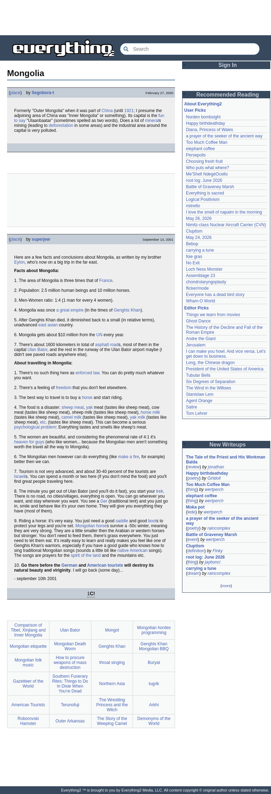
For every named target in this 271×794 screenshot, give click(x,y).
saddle (122, 520)
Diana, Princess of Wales (209, 129)
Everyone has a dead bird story (215, 294)
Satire (191, 407)
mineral (152, 120)
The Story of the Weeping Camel (112, 721)
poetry (193, 478)
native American (132, 550)
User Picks (195, 110)
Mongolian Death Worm (70, 646)
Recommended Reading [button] (227, 95)
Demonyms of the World (153, 721)
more (226, 586)
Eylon (19, 262)
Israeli (19, 476)
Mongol (112, 630)
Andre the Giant (201, 338)
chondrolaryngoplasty (206, 281)
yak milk (137, 417)
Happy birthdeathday (205, 123)
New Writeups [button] (228, 445)
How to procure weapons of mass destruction (70, 662)
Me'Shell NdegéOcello (207, 174)
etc (43, 422)
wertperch (214, 489)
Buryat (154, 662)
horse (87, 397)
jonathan (216, 466)
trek (159, 491)
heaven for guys (29, 441)
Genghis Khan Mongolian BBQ (154, 646)
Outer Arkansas (70, 721)
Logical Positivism (202, 199)
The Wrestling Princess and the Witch (112, 704)
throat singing (112, 662)
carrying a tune (200, 250)
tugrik (154, 683)
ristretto (193, 205)
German (69, 565)
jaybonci (212, 562)
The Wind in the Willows (208, 388)
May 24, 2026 (199, 237)
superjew (41, 239)
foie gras (194, 256)
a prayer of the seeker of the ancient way (224, 136)
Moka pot (195, 507)
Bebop (192, 243)
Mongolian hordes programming (153, 630)
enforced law (87, 372)
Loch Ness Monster (204, 269)
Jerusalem (195, 345)
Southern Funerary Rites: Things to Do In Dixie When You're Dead (70, 684)
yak (89, 407)
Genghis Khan (127, 310)
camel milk (71, 417)
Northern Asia (112, 683)
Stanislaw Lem (199, 394)
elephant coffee (200, 148)
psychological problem (35, 427)
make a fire (128, 456)
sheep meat (73, 407)
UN (99, 334)
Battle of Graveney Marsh (210, 186)
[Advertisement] (135, 17)
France (105, 280)
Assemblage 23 (200, 275)
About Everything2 (203, 103)
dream (193, 573)
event (192, 539)
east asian (48, 324)
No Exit (193, 262)
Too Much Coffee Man (206, 142)
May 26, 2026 (199, 218)
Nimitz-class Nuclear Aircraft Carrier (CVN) (226, 224)
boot (152, 520)
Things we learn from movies (213, 314)
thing (192, 489)
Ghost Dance (198, 321)
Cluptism (194, 231)
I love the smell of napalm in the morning (224, 212)
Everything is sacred (205, 193)
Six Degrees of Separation (210, 381)
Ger (103, 501)
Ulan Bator (37, 349)
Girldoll (214, 478)
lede (191, 512)
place (15, 92)
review (193, 466)
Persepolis (196, 155)
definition (195, 550)
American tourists (105, 565)
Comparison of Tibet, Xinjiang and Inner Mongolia (28, 630)
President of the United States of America (224, 369)
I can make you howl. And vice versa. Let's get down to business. (226, 354)
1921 (129, 110)
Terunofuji (70, 704)
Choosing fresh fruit (204, 161)
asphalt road (107, 344)
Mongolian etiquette (28, 646)
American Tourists (28, 704)
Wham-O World (200, 300)
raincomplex (218, 528)
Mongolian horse (91, 525)
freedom (63, 387)
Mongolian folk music (28, 662)
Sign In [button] (227, 65)
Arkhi (153, 704)
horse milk (150, 412)
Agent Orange (199, 400)
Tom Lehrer (196, 413)
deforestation (61, 125)
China (107, 110)
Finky (217, 550)
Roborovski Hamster (28, 721)
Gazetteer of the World (28, 684)
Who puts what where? (207, 167)
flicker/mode (197, 288)
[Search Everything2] (190, 49)
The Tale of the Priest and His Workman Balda (226, 459)
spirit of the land (86, 555)
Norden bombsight (203, 117)
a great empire (69, 310)
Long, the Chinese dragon (210, 362)
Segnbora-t (43, 92)
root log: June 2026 (204, 180)
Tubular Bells (198, 375)
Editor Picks (196, 308)
